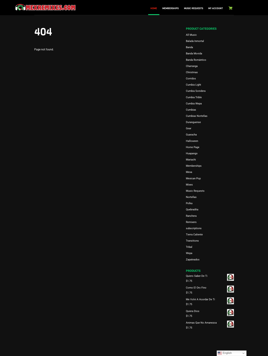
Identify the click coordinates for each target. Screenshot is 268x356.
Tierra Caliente (194, 234)
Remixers (191, 222)
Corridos (191, 78)
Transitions (192, 240)
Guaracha (191, 134)
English (225, 353)
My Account (215, 8)
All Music (191, 34)
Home (153, 8)
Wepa (189, 253)
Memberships (170, 8)
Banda (189, 47)
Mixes (189, 184)
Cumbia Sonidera (196, 90)
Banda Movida (194, 53)
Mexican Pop (193, 178)
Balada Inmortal (195, 41)
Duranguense (193, 122)
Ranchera (191, 215)
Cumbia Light (193, 84)
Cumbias (191, 109)
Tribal (189, 246)
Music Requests (193, 8)
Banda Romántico (196, 59)
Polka (189, 203)
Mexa (189, 172)
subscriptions (194, 228)
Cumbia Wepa (194, 103)
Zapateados (192, 259)
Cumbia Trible (194, 97)
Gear (188, 128)
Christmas (192, 72)
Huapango (192, 153)
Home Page (192, 147)
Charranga (192, 66)
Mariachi (191, 159)
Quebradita (192, 209)
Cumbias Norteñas (196, 116)
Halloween (192, 141)
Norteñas (191, 197)
